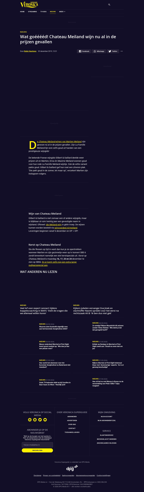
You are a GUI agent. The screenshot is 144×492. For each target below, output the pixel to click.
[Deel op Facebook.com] (84, 51)
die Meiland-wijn (53, 224)
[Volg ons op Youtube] (45, 419)
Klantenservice (106, 435)
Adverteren (72, 420)
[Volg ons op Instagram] (35, 419)
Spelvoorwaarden (68, 475)
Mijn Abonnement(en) (107, 420)
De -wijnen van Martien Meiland (59, 141)
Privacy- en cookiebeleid (51, 475)
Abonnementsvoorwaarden (85, 475)
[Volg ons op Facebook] (29, 419)
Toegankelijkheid (72, 432)
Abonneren (72, 416)
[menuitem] (22, 11)
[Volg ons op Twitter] (40, 419)
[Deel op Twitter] (113, 51)
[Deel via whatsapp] (99, 51)
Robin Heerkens (30, 51)
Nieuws (23, 305)
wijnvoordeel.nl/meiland (65, 227)
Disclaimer (37, 475)
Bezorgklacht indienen (106, 439)
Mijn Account (106, 416)
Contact (72, 428)
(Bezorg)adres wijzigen (106, 443)
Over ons (72, 424)
